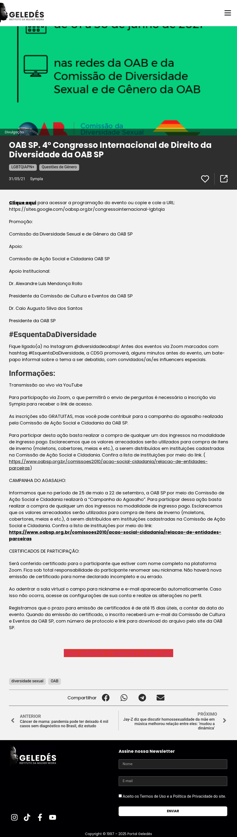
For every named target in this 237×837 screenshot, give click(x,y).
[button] (106, 697)
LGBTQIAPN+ (23, 166)
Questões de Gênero (59, 166)
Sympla (36, 178)
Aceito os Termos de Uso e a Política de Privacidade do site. (174, 796)
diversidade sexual (27, 680)
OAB (54, 680)
